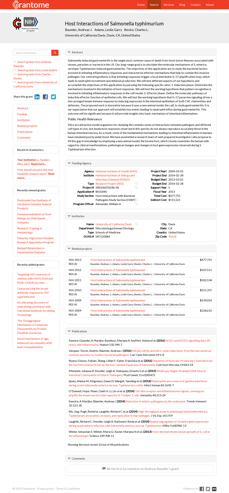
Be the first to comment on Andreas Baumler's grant (140, 469)
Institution (23, 120)
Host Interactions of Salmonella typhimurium (118, 259)
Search (154, 4)
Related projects (27, 125)
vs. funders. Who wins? (33, 162)
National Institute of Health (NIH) (116, 171)
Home (141, 4)
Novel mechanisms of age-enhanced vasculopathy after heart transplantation (34, 343)
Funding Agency (81, 163)
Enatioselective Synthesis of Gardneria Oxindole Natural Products (34, 204)
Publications (25, 131)
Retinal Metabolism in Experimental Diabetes (31, 250)
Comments (24, 137)
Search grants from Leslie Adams (35, 70)
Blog (182, 4)
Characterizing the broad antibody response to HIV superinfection (33, 292)
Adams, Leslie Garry (108, 30)
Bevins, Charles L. (136, 30)
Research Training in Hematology (29, 230)
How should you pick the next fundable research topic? (35, 173)
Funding (22, 114)
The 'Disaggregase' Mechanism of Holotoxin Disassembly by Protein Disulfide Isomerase (32, 327)
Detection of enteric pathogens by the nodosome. (156, 401)
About (210, 4)
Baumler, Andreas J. (78, 30)
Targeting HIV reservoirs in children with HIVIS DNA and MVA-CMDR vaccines (35, 278)
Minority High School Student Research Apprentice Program (35, 240)
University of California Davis (114, 224)
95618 (172, 236)
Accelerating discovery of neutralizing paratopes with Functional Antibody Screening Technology (36, 308)
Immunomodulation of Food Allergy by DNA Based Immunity (34, 218)
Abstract (22, 108)
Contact (196, 4)
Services (169, 4)
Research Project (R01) (110, 183)
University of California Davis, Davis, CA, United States (102, 35)
